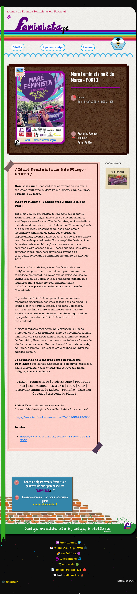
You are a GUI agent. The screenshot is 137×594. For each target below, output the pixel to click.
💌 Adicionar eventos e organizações (66, 547)
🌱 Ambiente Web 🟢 (68, 564)
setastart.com (10, 581)
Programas (88, 47)
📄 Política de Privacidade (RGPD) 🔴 (68, 569)
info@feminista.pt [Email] (71, 575)
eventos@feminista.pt (45, 504)
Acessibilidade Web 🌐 (70, 558)
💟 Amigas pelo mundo (66, 542)
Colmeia (118, 47)
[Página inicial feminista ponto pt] (41, 25)
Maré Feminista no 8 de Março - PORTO (92, 77)
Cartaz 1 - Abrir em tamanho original (40, 139)
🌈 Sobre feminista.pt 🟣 (68, 553)
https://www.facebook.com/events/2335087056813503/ (55, 438)
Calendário (17, 47)
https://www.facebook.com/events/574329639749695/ (52, 417)
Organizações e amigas (53, 47)
